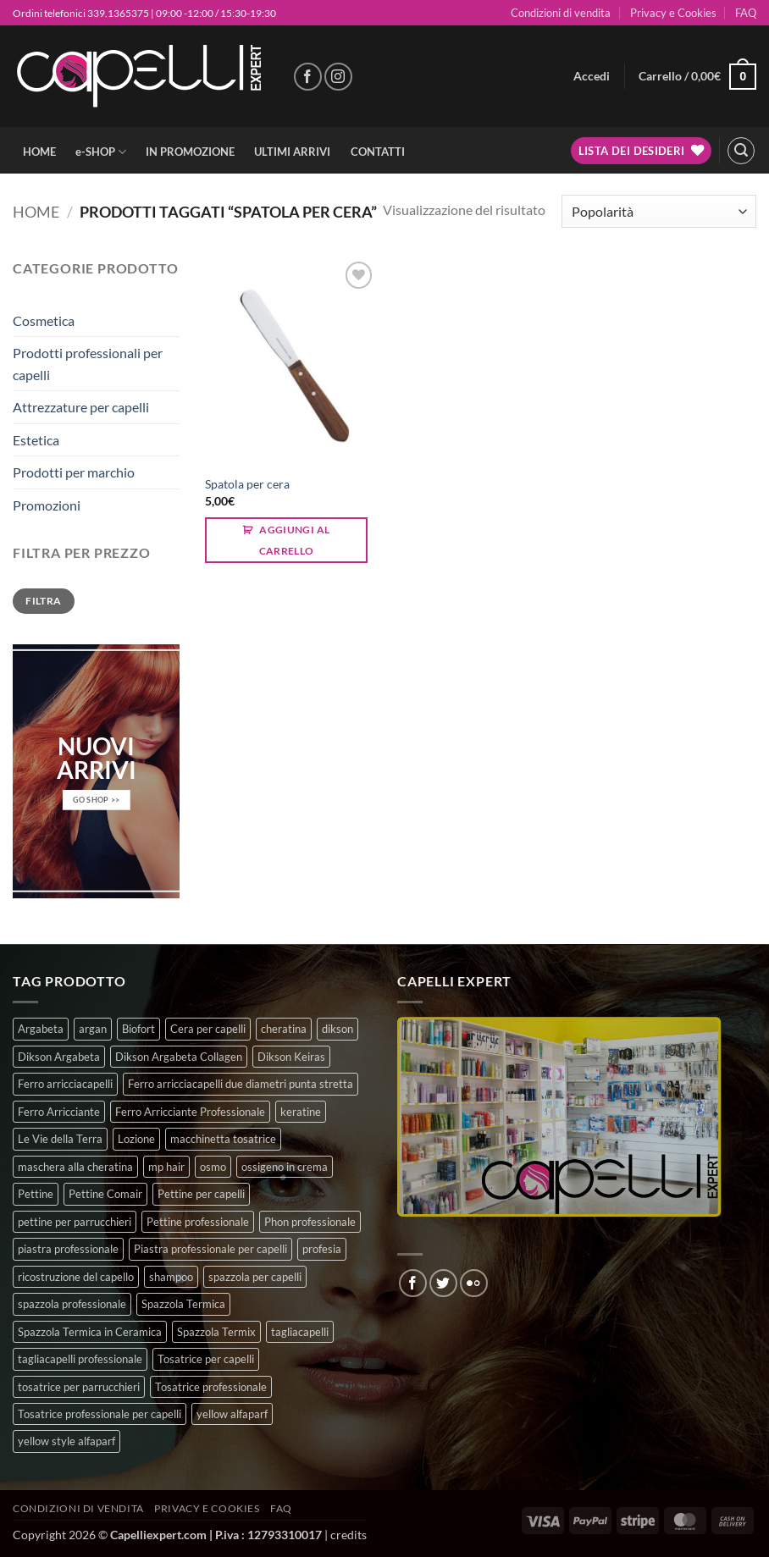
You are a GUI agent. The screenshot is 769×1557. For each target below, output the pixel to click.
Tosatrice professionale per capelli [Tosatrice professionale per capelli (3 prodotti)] (99, 1414)
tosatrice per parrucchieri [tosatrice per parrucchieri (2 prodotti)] (79, 1387)
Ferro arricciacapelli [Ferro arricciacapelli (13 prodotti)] (65, 1083)
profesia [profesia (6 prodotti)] (321, 1249)
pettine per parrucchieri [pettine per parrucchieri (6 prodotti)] (74, 1221)
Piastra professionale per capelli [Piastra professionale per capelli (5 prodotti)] (210, 1249)
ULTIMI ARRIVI (292, 151)
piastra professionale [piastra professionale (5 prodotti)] (68, 1249)
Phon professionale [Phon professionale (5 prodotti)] (310, 1221)
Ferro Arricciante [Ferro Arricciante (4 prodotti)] (59, 1111)
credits (348, 1534)
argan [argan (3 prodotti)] (93, 1028)
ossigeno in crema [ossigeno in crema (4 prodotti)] (284, 1166)
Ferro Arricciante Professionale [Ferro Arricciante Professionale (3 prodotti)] (190, 1111)
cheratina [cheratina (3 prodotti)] (284, 1028)
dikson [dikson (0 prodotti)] (337, 1028)
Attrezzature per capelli (81, 407)
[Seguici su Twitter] (443, 1283)
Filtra (43, 600)
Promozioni (46, 505)
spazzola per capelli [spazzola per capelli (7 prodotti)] (255, 1277)
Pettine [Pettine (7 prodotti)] (35, 1194)
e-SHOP (100, 152)
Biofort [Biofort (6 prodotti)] (138, 1028)
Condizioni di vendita (561, 12)
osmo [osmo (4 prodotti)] (213, 1166)
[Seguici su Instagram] (338, 77)
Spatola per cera (247, 484)
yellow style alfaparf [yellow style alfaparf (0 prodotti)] (66, 1441)
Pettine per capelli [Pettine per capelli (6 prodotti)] (201, 1194)
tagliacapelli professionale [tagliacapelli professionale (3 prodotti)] (80, 1359)
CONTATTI (378, 151)
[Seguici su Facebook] (308, 77)
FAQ (745, 12)
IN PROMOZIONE (190, 151)
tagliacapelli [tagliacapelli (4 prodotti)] (300, 1332)
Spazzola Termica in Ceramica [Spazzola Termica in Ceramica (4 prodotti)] (90, 1332)
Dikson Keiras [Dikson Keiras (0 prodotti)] (291, 1056)
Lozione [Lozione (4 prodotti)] (136, 1139)
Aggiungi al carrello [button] (294, 540)
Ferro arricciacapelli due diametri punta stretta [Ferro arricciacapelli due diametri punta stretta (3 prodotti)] (240, 1083)
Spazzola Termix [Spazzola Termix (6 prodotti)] (216, 1332)
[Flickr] (474, 1283)
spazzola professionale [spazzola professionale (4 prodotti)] (72, 1304)
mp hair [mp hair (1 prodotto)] (166, 1166)
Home (36, 211)
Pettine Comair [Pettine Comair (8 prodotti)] (105, 1194)
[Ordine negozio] (659, 211)
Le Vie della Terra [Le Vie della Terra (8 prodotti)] (60, 1139)
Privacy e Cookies (673, 12)
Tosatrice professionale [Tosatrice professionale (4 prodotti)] (211, 1387)
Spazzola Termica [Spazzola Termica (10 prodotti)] (183, 1304)
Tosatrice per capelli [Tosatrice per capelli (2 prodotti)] (206, 1359)
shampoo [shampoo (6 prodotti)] (171, 1277)
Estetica (36, 440)
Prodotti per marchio (74, 472)
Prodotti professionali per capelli (88, 364)
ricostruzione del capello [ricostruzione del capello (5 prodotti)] (76, 1277)
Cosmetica (44, 320)
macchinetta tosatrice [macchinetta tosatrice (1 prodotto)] (223, 1139)
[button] (591, 76)
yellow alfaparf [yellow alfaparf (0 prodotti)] (232, 1414)
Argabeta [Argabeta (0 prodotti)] (41, 1028)
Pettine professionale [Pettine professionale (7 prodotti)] (198, 1221)
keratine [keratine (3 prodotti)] (300, 1111)
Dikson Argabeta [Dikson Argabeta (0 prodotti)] (59, 1056)
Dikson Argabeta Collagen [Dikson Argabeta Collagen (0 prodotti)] (178, 1056)
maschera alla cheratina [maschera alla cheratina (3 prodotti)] (75, 1166)
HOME (39, 151)
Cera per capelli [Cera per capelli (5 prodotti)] (208, 1028)
